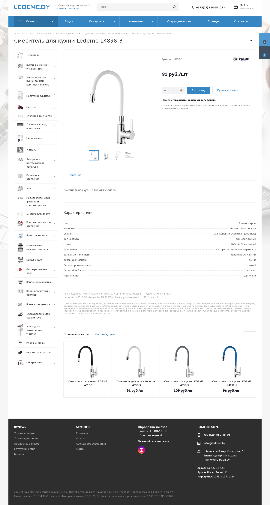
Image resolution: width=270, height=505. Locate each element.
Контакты (82, 433)
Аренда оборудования (91, 443)
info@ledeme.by (214, 443)
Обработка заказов (27, 443)
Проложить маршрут (67, 8)
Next (139, 155)
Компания (83, 426)
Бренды (19, 454)
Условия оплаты (24, 433)
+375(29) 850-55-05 (209, 7)
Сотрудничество (24, 449)
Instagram (141, 450)
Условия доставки (26, 438)
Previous (84, 155)
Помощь (20, 426)
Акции (80, 449)
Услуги (80, 438)
